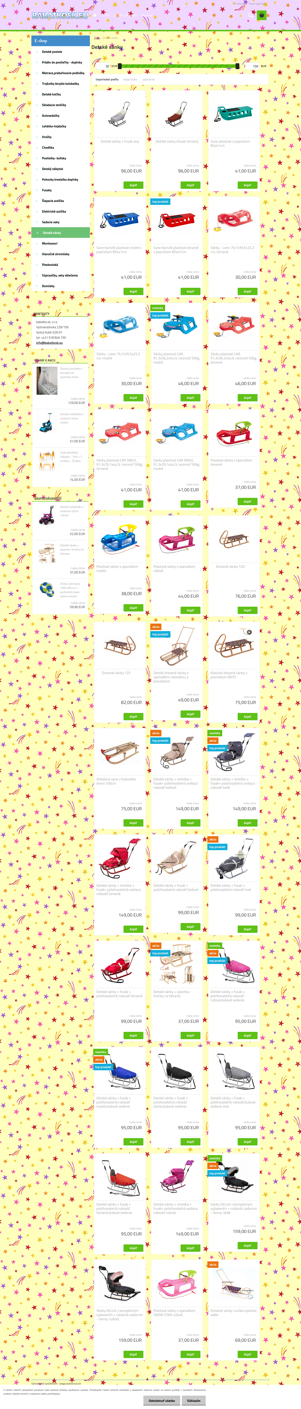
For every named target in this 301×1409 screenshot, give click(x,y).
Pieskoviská (50, 264)
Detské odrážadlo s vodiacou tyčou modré (72, 418)
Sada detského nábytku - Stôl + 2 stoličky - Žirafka (71, 456)
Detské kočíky (51, 94)
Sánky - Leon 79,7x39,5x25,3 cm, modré (118, 356)
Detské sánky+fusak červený (177, 141)
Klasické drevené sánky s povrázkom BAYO (228, 675)
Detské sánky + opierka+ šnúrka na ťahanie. (72, 549)
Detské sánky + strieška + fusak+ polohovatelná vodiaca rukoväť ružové (175, 1208)
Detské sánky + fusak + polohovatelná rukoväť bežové (175, 887)
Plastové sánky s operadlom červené (231, 462)
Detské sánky (52, 232)
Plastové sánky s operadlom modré (117, 568)
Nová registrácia (257, 4)
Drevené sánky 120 (230, 566)
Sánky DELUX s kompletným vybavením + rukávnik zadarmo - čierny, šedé (233, 1208)
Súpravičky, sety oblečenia (60, 275)
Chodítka (48, 147)
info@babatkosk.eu (49, 342)
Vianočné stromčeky (55, 254)
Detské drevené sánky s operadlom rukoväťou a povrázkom (171, 677)
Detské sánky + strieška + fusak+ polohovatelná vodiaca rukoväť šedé (232, 783)
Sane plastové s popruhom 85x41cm (230, 143)
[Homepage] (94, 15)
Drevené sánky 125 (116, 673)
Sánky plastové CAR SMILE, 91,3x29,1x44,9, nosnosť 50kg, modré (176, 464)
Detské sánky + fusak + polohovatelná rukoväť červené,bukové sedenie (114, 1208)
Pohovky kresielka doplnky (60, 179)
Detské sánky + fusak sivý (120, 141)
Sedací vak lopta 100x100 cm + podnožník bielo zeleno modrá (70, 590)
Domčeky (48, 286)
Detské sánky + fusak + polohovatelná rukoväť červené (119, 994)
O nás (105, 15)
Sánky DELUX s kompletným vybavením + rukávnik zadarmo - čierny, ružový (119, 1315)
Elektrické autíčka (54, 211)
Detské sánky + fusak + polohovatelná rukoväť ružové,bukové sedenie (227, 996)
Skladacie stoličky (54, 105)
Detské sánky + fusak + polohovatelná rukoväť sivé (230, 887)
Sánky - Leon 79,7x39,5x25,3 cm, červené (232, 250)
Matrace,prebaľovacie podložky (63, 73)
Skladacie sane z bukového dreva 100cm (116, 781)
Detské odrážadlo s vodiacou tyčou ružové (72, 511)
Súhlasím (193, 1400)
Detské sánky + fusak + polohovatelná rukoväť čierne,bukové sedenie (170, 1102)
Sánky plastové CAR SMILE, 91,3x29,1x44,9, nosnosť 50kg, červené (119, 464)
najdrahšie (148, 79)
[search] (251, 15)
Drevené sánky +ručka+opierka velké (233, 1313)
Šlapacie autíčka (53, 200)
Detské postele (52, 51)
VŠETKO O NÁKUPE (125, 15)
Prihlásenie (240, 4)
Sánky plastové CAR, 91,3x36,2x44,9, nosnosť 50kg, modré (176, 358)
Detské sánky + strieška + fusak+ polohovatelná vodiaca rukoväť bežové (175, 783)
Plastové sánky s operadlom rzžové (174, 568)
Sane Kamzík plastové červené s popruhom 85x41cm (176, 250)
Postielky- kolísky (54, 158)
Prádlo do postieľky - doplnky (62, 62)
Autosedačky (50, 115)
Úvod (97, 38)
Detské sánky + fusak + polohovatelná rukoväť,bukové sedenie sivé (233, 1102)
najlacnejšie (130, 79)
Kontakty (147, 15)
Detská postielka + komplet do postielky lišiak (71, 373)
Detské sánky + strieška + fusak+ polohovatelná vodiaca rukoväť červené (118, 889)
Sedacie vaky (51, 222)
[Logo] (60, 15)
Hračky (46, 136)
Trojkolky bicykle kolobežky (60, 83)
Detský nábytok (52, 168)
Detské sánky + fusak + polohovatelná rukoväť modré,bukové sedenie (113, 1102)
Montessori (49, 243)
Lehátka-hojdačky (54, 126)
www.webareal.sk (70, 1383)
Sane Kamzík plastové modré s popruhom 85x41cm (119, 250)
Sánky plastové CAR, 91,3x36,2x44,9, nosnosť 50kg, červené (233, 358)
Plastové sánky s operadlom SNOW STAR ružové (174, 1313)
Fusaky (47, 190)
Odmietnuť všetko (162, 1400)
